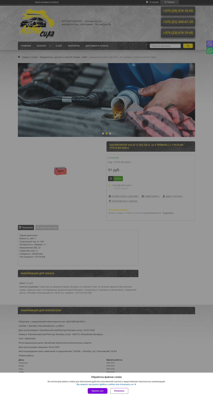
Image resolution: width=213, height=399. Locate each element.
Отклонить (119, 391)
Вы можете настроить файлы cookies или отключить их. (105, 384)
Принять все (98, 391)
